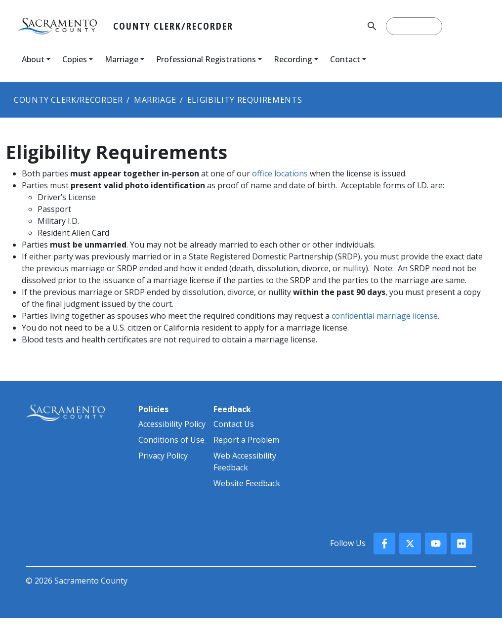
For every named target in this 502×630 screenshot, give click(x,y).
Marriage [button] (121, 59)
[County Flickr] (461, 543)
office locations (280, 173)
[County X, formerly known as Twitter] (410, 543)
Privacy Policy (163, 455)
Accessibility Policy (172, 424)
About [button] (33, 59)
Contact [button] (345, 59)
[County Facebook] (384, 543)
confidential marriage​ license (385, 315)
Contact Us (233, 424)
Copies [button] (74, 59)
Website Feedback (246, 483)
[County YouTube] (436, 543)
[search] (414, 26)
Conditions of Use (171, 439)
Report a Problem (246, 439)
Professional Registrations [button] (206, 59)
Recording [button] (293, 59)
